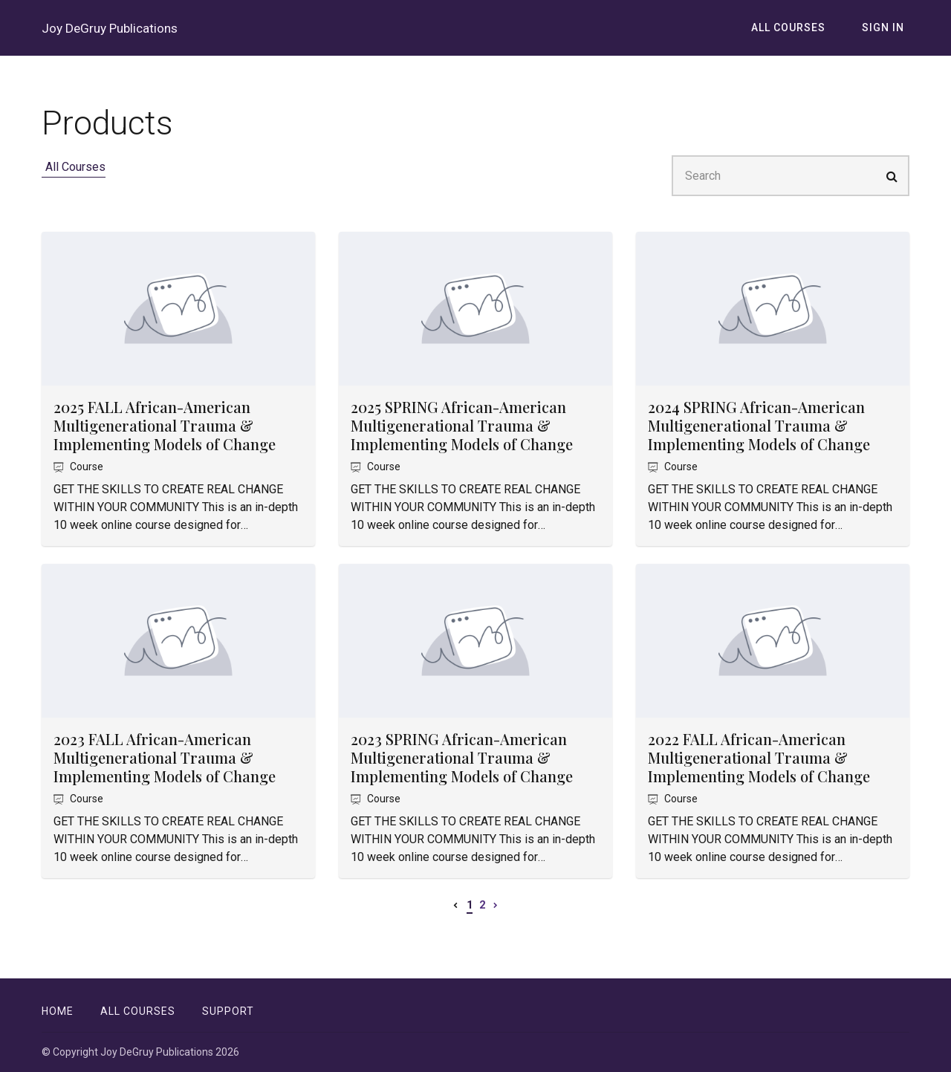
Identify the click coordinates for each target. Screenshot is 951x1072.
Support (228, 1011)
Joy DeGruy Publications (78, 36)
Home (58, 1011)
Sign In (888, 36)
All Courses (803, 36)
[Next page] (496, 922)
